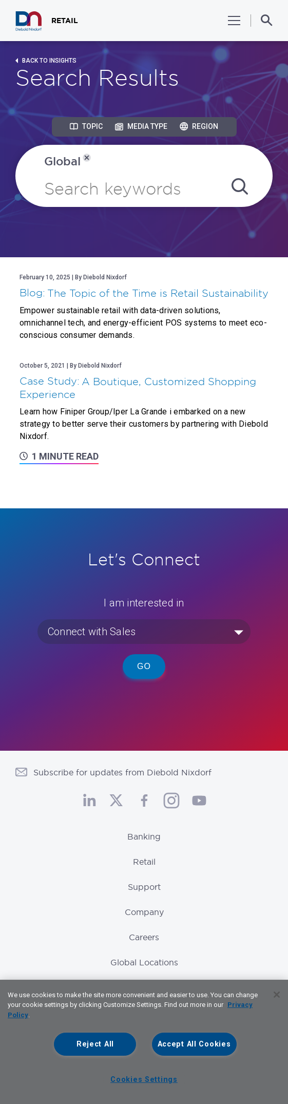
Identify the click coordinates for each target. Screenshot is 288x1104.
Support (144, 887)
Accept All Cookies (194, 1044)
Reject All (95, 1044)
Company (144, 912)
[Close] (276, 994)
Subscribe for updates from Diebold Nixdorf (122, 772)
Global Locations (144, 962)
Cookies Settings (144, 1079)
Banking (144, 836)
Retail (144, 861)
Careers (144, 937)
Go (144, 666)
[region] (144, 1042)
